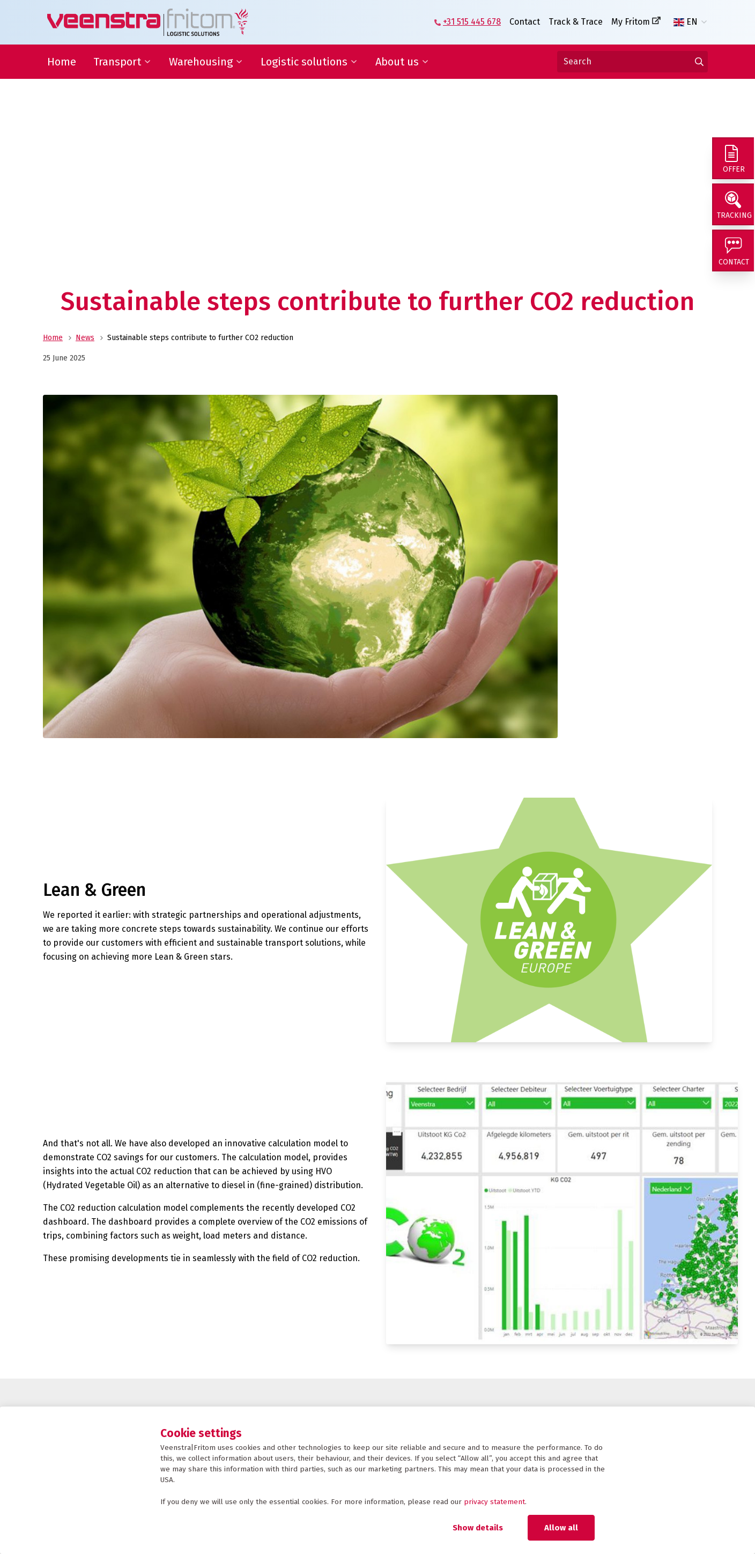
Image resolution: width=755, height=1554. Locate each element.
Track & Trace (576, 22)
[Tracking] (733, 206)
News (85, 337)
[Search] (632, 61)
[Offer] (733, 158)
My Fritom (630, 22)
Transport (117, 61)
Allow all (561, 1528)
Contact (524, 22)
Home (61, 61)
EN (685, 22)
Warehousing (201, 61)
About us (397, 61)
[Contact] (733, 253)
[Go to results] (699, 61)
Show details (478, 1528)
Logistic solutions (304, 61)
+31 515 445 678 (472, 22)
